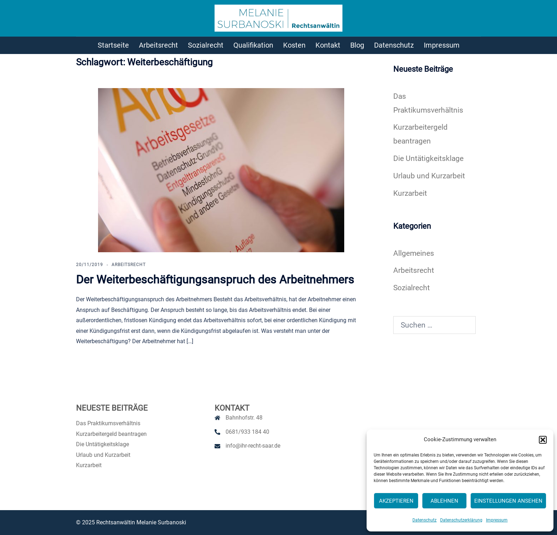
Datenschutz (424, 520)
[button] (542, 439)
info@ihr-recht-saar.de (253, 445)
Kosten (294, 45)
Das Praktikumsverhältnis (108, 423)
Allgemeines (413, 253)
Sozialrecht (205, 45)
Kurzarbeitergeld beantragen (111, 434)
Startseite (113, 45)
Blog (357, 45)
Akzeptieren (396, 501)
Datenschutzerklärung (461, 520)
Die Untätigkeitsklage (428, 158)
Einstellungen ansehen (508, 501)
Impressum (497, 520)
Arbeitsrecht (158, 45)
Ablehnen (444, 501)
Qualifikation (253, 45)
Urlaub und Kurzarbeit (429, 176)
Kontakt (327, 45)
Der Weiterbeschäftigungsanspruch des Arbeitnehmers (215, 279)
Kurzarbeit (410, 193)
